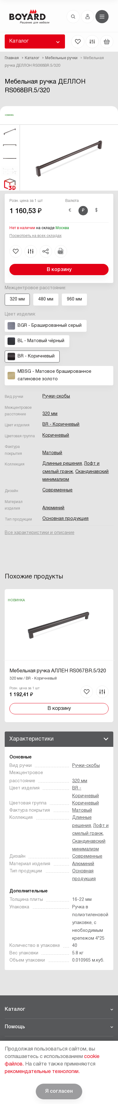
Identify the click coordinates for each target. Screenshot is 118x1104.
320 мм (49, 414)
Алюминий (53, 508)
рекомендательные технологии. (42, 1072)
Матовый (52, 453)
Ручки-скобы (56, 396)
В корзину (59, 270)
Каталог (19, 41)
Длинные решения (62, 464)
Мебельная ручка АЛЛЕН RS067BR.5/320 (57, 671)
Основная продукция (65, 519)
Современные (57, 490)
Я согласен (59, 1091)
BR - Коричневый (60, 425)
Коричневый (55, 436)
